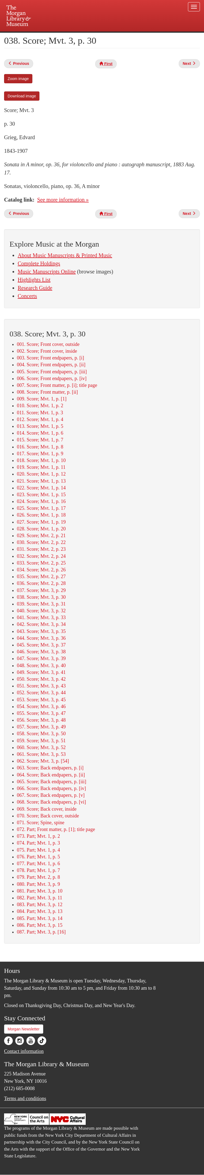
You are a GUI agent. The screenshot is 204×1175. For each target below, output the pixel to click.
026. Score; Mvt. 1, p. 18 (41, 515)
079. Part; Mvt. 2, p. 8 (38, 877)
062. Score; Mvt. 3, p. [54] (43, 761)
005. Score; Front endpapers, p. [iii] (52, 371)
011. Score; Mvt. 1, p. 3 (40, 412)
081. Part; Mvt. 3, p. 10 (40, 891)
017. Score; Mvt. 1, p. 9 (40, 453)
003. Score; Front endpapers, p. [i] (50, 358)
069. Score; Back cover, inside (46, 809)
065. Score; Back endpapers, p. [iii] (51, 781)
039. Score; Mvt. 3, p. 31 (41, 604)
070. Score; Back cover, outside (48, 816)
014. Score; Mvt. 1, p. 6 (40, 433)
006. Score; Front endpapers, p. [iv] (51, 378)
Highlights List (34, 280)
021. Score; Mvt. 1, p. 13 (41, 481)
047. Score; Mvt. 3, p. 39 (41, 658)
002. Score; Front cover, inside (47, 351)
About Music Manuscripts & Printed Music (65, 255)
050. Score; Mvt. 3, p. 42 (41, 679)
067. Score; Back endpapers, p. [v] (51, 795)
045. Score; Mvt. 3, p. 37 (41, 645)
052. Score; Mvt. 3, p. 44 (41, 692)
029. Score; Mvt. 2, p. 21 (41, 535)
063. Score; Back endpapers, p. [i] (50, 767)
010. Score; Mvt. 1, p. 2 (40, 405)
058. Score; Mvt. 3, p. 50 (41, 733)
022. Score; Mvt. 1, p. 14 (41, 488)
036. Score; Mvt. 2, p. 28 (41, 583)
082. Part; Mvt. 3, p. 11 (39, 897)
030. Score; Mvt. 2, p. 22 (41, 542)
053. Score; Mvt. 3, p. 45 (41, 699)
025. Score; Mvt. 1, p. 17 (41, 508)
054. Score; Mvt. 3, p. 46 (41, 706)
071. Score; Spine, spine (40, 822)
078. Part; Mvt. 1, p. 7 (38, 870)
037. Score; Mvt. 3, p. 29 (41, 590)
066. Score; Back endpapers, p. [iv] (51, 788)
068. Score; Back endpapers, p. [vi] (51, 802)
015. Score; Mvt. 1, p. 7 (40, 439)
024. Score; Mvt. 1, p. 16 (41, 501)
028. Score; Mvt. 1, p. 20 (41, 528)
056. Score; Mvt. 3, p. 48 (41, 720)
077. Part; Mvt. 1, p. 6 (38, 863)
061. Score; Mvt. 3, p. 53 (41, 754)
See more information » (63, 200)
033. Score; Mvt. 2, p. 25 (41, 563)
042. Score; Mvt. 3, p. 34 (41, 624)
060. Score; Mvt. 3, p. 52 (41, 747)
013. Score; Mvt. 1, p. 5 (40, 426)
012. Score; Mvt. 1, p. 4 (40, 419)
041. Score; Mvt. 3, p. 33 (41, 617)
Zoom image (18, 79)
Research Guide (35, 288)
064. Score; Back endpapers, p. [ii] (51, 775)
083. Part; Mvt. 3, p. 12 (40, 904)
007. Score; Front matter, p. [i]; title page (57, 385)
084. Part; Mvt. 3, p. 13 (40, 911)
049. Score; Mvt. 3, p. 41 (41, 672)
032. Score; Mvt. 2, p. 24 (41, 556)
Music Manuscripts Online (47, 272)
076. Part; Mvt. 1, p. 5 (38, 856)
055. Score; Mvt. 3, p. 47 (41, 713)
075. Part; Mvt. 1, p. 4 (38, 850)
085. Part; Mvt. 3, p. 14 (40, 918)
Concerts (27, 296)
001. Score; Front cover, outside (48, 344)
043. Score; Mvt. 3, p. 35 (41, 631)
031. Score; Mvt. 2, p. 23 (41, 549)
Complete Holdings (39, 263)
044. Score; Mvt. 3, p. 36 (41, 638)
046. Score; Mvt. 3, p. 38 (41, 651)
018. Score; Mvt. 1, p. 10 (41, 460)
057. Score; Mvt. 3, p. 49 (41, 727)
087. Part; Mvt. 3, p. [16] (41, 932)
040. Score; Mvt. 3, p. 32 (41, 610)
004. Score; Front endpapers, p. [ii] (51, 364)
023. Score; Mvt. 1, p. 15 (41, 494)
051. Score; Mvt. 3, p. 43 (41, 686)
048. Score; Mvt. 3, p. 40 (41, 665)
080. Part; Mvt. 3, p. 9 (38, 884)
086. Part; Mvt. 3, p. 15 (40, 925)
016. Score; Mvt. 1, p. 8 (40, 447)
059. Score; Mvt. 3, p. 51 (41, 740)
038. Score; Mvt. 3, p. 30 (41, 597)
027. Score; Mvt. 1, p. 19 (41, 522)
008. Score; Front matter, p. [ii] (47, 392)
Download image (22, 96)
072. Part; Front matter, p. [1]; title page (56, 829)
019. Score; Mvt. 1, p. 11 (41, 467)
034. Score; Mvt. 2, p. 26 (41, 569)
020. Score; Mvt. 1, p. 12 (41, 474)
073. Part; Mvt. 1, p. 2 (38, 836)
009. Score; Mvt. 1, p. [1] (41, 399)
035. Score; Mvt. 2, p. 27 (41, 576)
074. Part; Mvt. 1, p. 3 (38, 843)
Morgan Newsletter (24, 1029)
